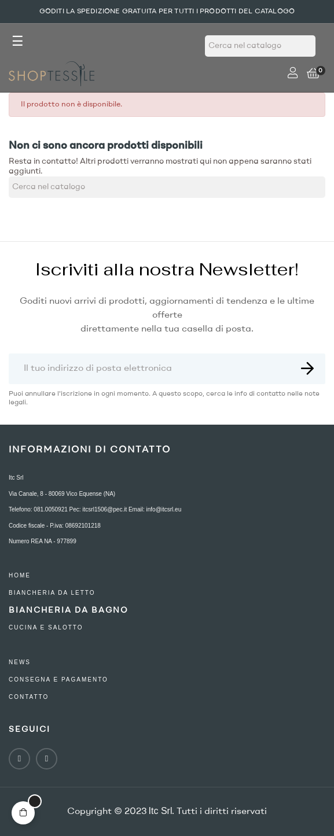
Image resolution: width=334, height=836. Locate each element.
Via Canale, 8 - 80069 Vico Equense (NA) (62, 494)
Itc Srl (16, 477)
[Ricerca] (260, 46)
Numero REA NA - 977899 (42, 541)
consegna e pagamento (58, 679)
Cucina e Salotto (46, 627)
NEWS (20, 662)
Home (20, 575)
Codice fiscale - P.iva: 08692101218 (55, 525)
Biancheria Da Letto (52, 593)
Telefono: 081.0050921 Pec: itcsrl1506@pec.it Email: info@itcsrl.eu (95, 509)
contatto (29, 697)
